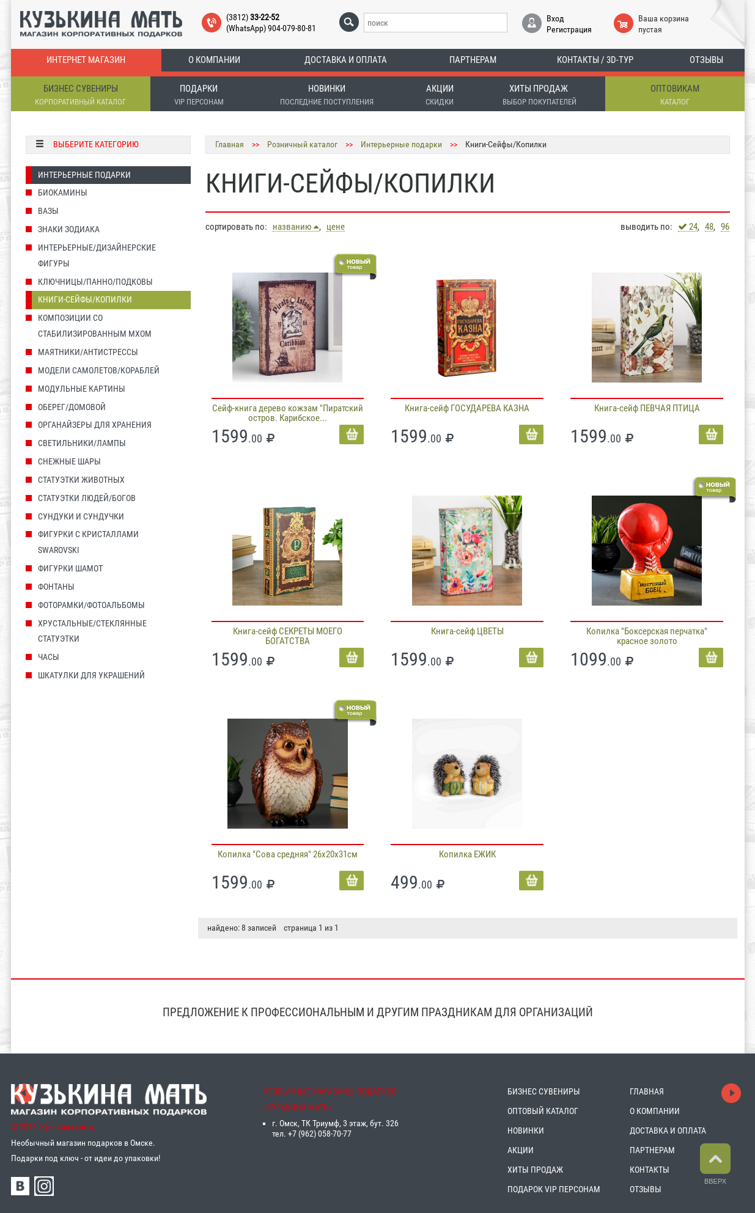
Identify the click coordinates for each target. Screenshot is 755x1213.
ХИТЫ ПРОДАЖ (535, 1170)
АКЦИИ (520, 1150)
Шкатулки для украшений (91, 675)
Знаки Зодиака (69, 229)
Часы (48, 657)
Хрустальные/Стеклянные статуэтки (92, 631)
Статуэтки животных (81, 480)
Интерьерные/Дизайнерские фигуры (97, 255)
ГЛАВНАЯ (647, 1091)
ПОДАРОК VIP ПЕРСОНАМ (553, 1189)
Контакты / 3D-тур (595, 59)
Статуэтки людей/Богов (87, 498)
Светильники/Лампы (82, 443)
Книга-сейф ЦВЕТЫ (467, 631)
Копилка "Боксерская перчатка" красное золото (646, 636)
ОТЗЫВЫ (645, 1189)
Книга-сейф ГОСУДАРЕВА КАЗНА (467, 408)
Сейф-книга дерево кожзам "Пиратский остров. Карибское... (287, 413)
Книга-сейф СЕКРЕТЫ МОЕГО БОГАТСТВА (287, 636)
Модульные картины (81, 389)
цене (335, 227)
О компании (214, 59)
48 (709, 227)
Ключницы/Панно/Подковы (95, 282)
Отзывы (706, 59)
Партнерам (472, 59)
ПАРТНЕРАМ (652, 1150)
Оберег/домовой (72, 407)
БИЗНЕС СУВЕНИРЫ (543, 1091)
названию (296, 227)
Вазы (48, 211)
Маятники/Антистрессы (88, 352)
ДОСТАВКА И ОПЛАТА (668, 1130)
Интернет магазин (85, 59)
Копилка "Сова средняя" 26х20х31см (288, 854)
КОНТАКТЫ (649, 1170)
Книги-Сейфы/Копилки (85, 299)
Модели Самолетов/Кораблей (99, 370)
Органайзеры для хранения (95, 425)
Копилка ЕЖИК (467, 854)
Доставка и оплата (345, 59)
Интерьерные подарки (84, 175)
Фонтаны (56, 587)
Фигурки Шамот (70, 568)
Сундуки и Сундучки (81, 516)
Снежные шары (69, 461)
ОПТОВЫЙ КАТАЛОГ (542, 1111)
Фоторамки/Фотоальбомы (91, 605)
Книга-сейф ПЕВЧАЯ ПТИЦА (647, 408)
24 (688, 227)
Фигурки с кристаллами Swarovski (88, 542)
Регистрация (569, 29)
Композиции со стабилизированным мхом (95, 326)
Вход (555, 18)
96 (725, 227)
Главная (229, 144)
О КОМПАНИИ (655, 1111)
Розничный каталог (302, 144)
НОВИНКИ (525, 1130)
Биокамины (62, 192)
